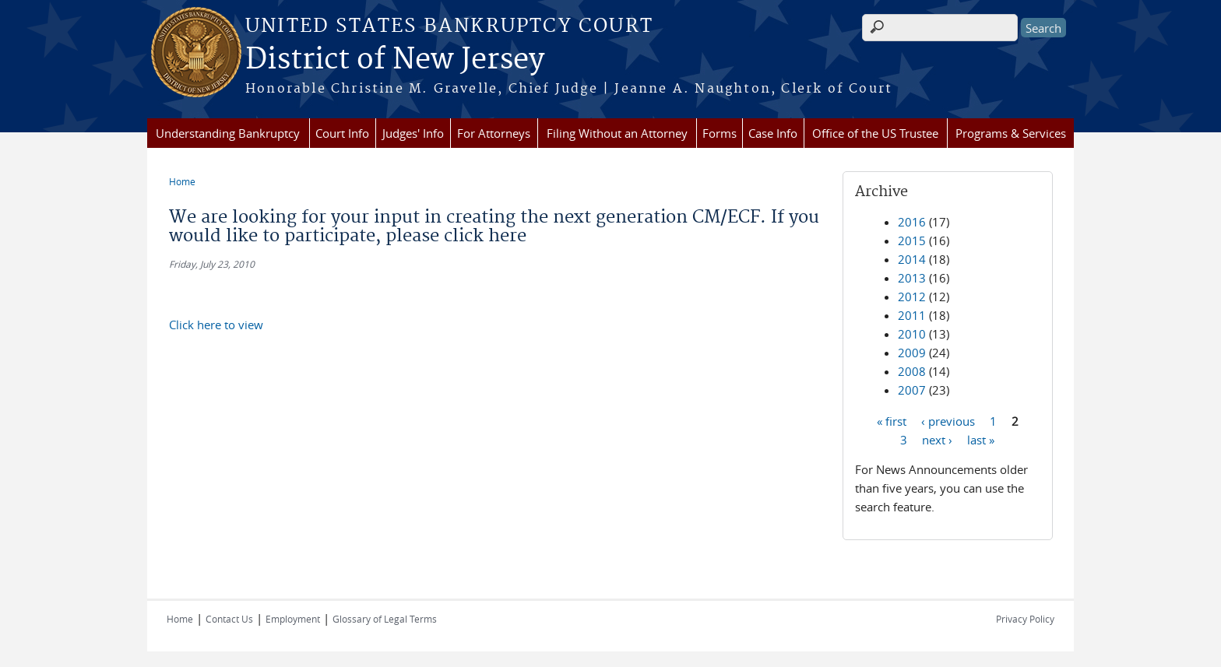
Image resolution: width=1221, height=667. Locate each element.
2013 (912, 278)
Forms (719, 133)
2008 (912, 371)
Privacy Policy (1025, 619)
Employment (293, 619)
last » (980, 439)
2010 (912, 334)
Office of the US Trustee (875, 133)
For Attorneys (493, 133)
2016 (912, 222)
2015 (912, 240)
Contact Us (229, 619)
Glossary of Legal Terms (385, 619)
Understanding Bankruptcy (228, 133)
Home (182, 181)
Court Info (342, 133)
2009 (912, 352)
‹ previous (948, 420)
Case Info (772, 133)
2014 (912, 259)
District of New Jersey (394, 60)
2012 (912, 296)
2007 (912, 390)
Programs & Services (1010, 133)
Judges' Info (413, 133)
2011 (912, 315)
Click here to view (216, 324)
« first (891, 420)
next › (937, 439)
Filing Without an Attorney (617, 133)
